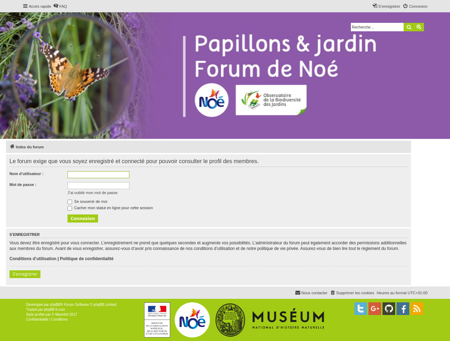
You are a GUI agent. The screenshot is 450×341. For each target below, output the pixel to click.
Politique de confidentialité (87, 258)
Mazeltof (62, 314)
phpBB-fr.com (54, 309)
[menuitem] (60, 6)
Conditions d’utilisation (32, 258)
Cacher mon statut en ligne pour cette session (110, 208)
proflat (40, 314)
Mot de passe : (22, 184)
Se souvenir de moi (87, 201)
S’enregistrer (25, 274)
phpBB (55, 305)
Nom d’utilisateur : (26, 174)
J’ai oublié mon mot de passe (92, 193)
